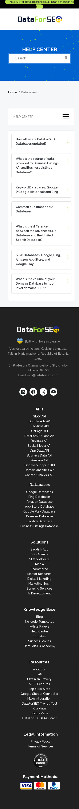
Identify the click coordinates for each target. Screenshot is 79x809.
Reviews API (39, 440)
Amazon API (39, 460)
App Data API (39, 450)
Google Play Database (39, 511)
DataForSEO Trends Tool (39, 703)
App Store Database (39, 506)
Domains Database (39, 516)
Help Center (39, 631)
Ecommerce (39, 569)
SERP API (39, 416)
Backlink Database (39, 521)
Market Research (39, 574)
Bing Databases (39, 497)
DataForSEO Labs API (39, 436)
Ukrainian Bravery (39, 679)
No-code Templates (39, 621)
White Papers (39, 626)
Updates (39, 636)
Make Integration (39, 698)
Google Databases (39, 492)
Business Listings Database (39, 526)
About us (39, 669)
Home (12, 92)
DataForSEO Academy (39, 646)
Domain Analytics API (39, 470)
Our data (39, 708)
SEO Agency (39, 554)
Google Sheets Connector (39, 693)
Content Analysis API (39, 475)
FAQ (39, 674)
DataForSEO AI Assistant (39, 718)
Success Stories (39, 641)
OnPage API (39, 431)
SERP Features (39, 684)
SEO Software (39, 559)
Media (39, 564)
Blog (39, 616)
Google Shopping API (39, 465)
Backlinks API (40, 426)
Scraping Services (39, 588)
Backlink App (39, 549)
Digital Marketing (39, 578)
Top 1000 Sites (39, 689)
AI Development (39, 593)
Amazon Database (40, 501)
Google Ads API (39, 421)
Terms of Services (41, 746)
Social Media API (39, 445)
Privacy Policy (41, 741)
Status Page (39, 713)
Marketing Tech (39, 583)
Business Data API (39, 455)
